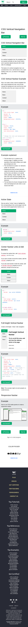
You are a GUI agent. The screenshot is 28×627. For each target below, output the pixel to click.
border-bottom (7, 265)
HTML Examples (13, 553)
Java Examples (13, 566)
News (3, 49)
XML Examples (13, 568)
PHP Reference (13, 539)
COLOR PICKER (14, 446)
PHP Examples (13, 565)
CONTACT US (14, 496)
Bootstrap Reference (13, 538)
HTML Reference (13, 529)
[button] (13, 2)
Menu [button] (8, 2)
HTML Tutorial (14, 505)
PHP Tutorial (14, 517)
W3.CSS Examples (13, 562)
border (3, 260)
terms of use (8, 619)
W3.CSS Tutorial (14, 514)
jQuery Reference (13, 545)
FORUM (11, 605)
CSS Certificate (14, 578)
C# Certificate (14, 592)
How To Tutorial (14, 509)
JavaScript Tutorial (14, 508)
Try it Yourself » (7, 149)
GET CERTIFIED (14, 485)
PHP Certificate (14, 586)
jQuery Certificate (14, 587)
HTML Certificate (14, 577)
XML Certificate (14, 593)
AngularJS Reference (13, 544)
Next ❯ (23, 37)
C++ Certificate (14, 590)
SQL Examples (13, 559)
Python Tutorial (14, 512)
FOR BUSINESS (14, 492)
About (4, 55)
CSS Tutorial (14, 506)
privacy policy (19, 619)
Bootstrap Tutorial (14, 515)
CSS (11, 5)
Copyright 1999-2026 (10, 621)
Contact (4, 52)
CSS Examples (13, 554)
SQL (25, 5)
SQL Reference (13, 533)
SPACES (14, 481)
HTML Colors (13, 541)
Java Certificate (14, 589)
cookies (12, 619)
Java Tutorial (14, 518)
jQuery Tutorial (14, 521)
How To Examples (13, 557)
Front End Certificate (14, 581)
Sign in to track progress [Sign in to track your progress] (14, 437)
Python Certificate (14, 584)
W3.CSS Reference (13, 536)
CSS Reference (13, 530)
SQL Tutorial (14, 511)
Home (4, 46)
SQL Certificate (14, 583)
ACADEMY (13, 608)
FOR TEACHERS (14, 489)
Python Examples (13, 560)
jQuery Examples (13, 569)
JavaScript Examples (13, 556)
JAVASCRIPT (18, 5)
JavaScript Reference (13, 532)
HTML (6, 5)
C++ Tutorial (14, 520)
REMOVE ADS (13, 192)
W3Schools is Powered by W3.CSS (15, 623)
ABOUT (16, 605)
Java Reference (13, 542)
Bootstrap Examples (13, 563)
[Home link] (3, 2)
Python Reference (13, 535)
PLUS (14, 477)
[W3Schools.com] (14, 474)
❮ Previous (6, 37)
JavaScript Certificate (14, 580)
